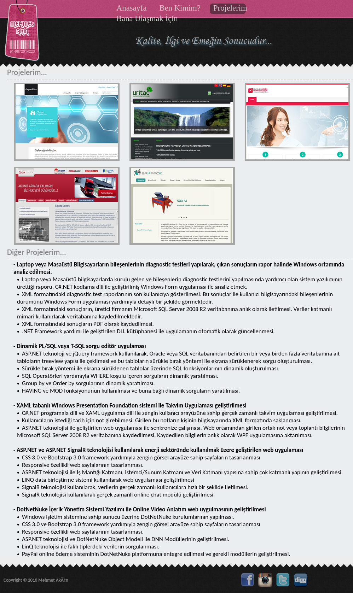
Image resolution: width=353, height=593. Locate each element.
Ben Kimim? (180, 8)
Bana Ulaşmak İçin (147, 18)
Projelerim (230, 8)
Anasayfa (131, 8)
